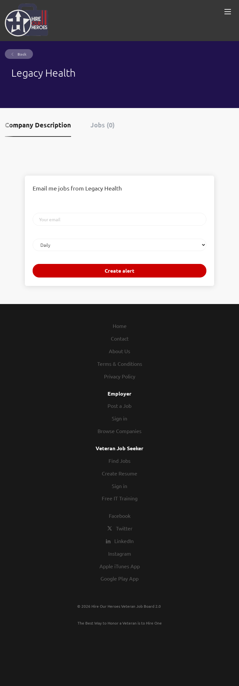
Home (120, 325)
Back (21, 54)
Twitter (124, 528)
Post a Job (119, 405)
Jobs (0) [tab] (102, 125)
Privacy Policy (119, 376)
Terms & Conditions (119, 363)
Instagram (119, 553)
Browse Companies (119, 431)
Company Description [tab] (38, 125)
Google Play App (119, 578)
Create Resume (119, 473)
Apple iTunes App (119, 566)
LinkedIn (124, 541)
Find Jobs (119, 460)
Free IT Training (120, 498)
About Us (119, 351)
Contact (120, 338)
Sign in (119, 418)
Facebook (119, 515)
